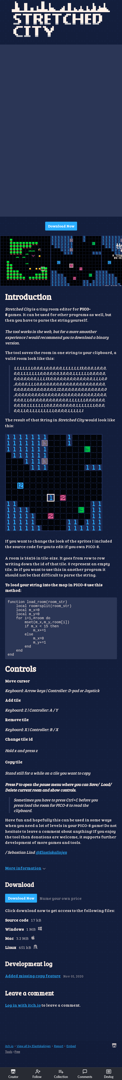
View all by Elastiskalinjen (34, 1056)
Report (58, 1056)
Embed (71, 1056)
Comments (85, 1074)
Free (17, 1062)
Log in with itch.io (23, 1015)
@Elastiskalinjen (51, 862)
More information (25, 878)
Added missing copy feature (33, 986)
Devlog (108, 1074)
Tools (8, 1062)
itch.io (9, 1056)
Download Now (61, 226)
